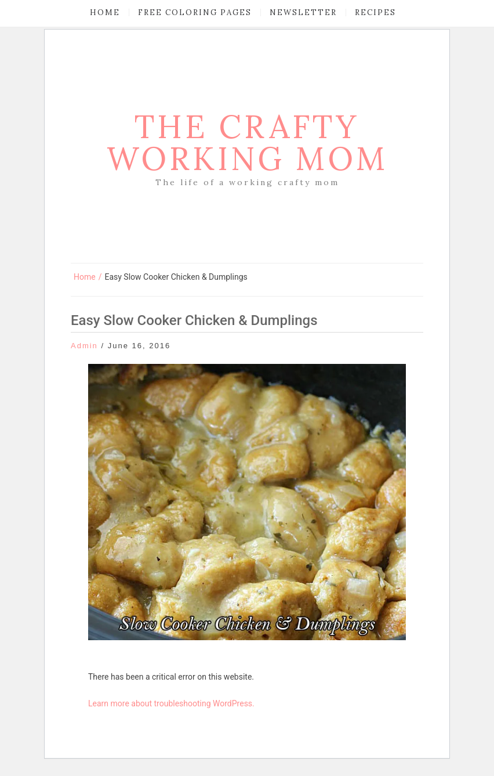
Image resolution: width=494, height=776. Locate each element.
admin (84, 345)
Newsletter (303, 12)
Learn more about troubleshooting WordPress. (171, 703)
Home (105, 12)
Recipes (375, 12)
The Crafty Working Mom (247, 142)
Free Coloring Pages (195, 12)
